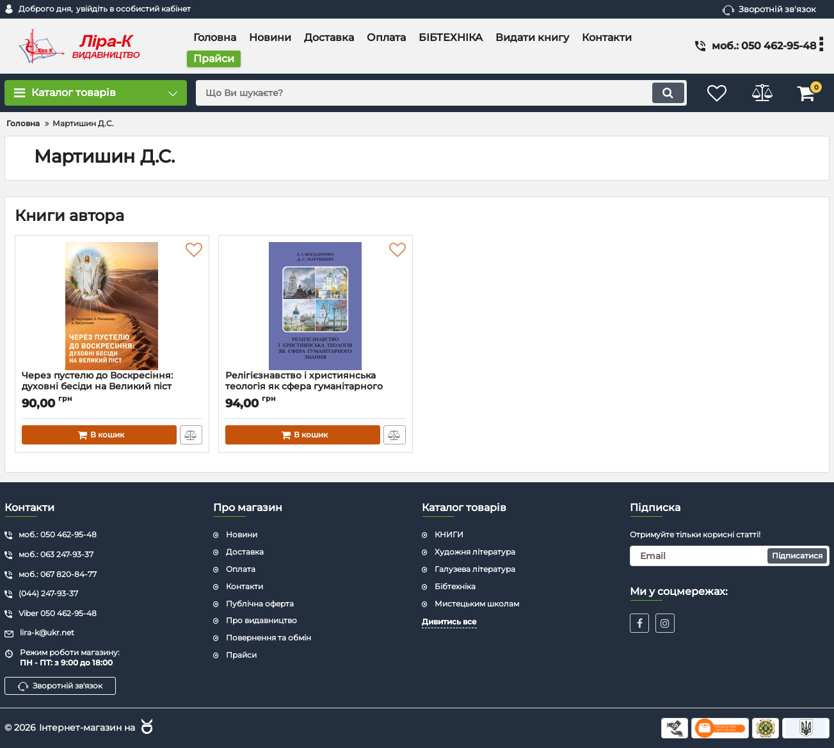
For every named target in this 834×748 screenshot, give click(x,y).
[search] (441, 93)
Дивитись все (449, 621)
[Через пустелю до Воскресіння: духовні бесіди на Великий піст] (112, 306)
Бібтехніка (455, 586)
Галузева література (475, 569)
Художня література (475, 552)
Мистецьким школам (477, 603)
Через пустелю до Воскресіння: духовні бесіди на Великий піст (112, 386)
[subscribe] (730, 556)
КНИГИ (449, 534)
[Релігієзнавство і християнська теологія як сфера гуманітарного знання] (315, 306)
